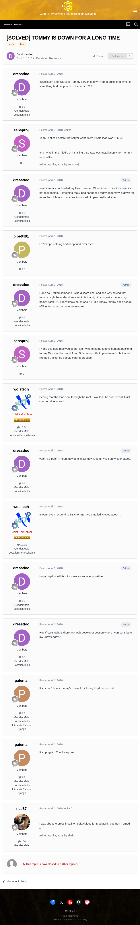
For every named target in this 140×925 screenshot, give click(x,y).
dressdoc (27, 54)
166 (22, 841)
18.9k (22, 427)
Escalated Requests (48, 58)
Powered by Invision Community (70, 919)
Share (98, 56)
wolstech (21, 389)
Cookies (70, 911)
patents (21, 681)
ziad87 (21, 809)
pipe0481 (21, 236)
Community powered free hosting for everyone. (68, 13)
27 (22, 269)
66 (22, 106)
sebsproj (21, 130)
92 (22, 713)
